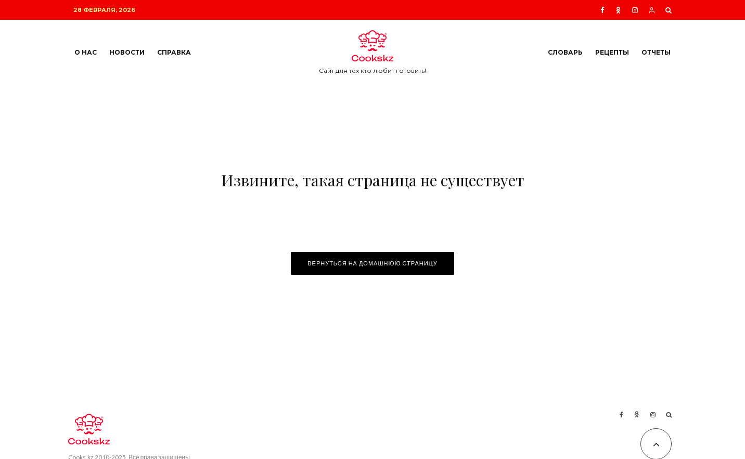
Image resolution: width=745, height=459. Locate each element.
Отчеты (656, 52)
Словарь (565, 52)
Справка (174, 52)
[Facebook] (602, 10)
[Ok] (618, 10)
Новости (127, 52)
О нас (85, 52)
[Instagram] (635, 10)
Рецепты (612, 52)
